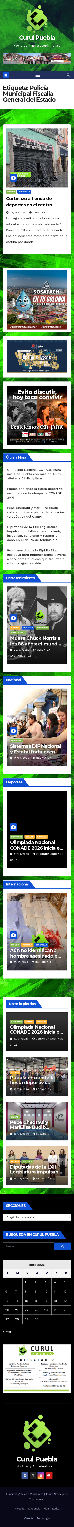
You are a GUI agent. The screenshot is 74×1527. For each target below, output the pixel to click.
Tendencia (42, 628)
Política (27, 1161)
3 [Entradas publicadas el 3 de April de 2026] (45, 1282)
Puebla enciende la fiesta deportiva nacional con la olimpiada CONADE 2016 (35, 493)
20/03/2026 (22, 649)
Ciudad (11, 192)
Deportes (16, 837)
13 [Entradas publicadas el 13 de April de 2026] (6, 1301)
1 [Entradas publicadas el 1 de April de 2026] (25, 1282)
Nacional (16, 740)
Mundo (15, 945)
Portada (42, 837)
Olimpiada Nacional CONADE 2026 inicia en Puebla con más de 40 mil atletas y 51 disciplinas (35, 474)
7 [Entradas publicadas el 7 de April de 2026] (16, 1291)
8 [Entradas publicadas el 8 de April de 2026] (26, 1291)
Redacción (42, 757)
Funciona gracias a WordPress (25, 1494)
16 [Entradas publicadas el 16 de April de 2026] (36, 1301)
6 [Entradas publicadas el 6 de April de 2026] (6, 1291)
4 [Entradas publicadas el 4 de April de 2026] (55, 1282)
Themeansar (37, 1499)
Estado (30, 837)
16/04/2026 (22, 757)
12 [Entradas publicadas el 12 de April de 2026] (65, 1291)
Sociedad (28, 628)
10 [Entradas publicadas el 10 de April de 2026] (45, 1291)
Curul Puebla (37, 37)
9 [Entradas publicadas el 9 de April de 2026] (36, 1291)
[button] (68, 75)
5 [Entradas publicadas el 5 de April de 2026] (64, 1282)
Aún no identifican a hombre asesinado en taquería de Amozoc (35, 956)
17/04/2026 (22, 854)
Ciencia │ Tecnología (37, 1518)
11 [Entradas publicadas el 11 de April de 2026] (55, 1291)
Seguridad (24, 192)
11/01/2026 (21, 962)
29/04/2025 (18, 212)
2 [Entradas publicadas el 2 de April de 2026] (35, 1282)
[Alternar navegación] (38, 75)
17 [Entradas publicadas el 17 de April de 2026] (45, 1301)
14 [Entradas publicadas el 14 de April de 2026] (16, 1301)
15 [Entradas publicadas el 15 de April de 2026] (26, 1301)
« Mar (7, 1331)
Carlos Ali (38, 212)
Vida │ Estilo (18, 632)
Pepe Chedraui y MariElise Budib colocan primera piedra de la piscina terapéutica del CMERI (36, 512)
